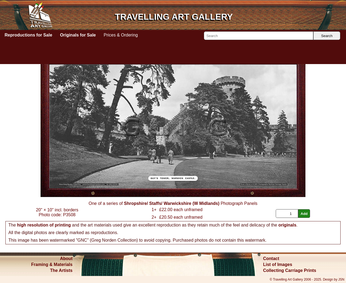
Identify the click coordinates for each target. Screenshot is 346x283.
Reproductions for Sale (28, 35)
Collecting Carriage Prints (289, 270)
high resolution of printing (44, 225)
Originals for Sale (78, 35)
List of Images (277, 264)
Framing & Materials (51, 264)
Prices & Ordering (121, 35)
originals (287, 225)
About (66, 258)
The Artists (61, 270)
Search (326, 36)
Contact (271, 258)
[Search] (258, 35)
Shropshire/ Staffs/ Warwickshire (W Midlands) (171, 203)
